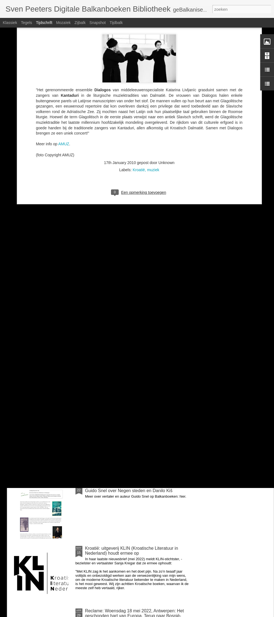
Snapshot (97, 22)
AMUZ (63, 79)
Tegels (26, 22)
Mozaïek (63, 22)
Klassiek (10, 22)
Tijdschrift (44, 22)
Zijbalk (79, 22)
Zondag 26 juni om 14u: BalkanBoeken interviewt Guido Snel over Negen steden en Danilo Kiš (133, 488)
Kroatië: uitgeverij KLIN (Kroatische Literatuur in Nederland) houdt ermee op (131, 551)
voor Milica (95, 423)
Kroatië (139, 105)
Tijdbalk (116, 22)
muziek (153, 105)
